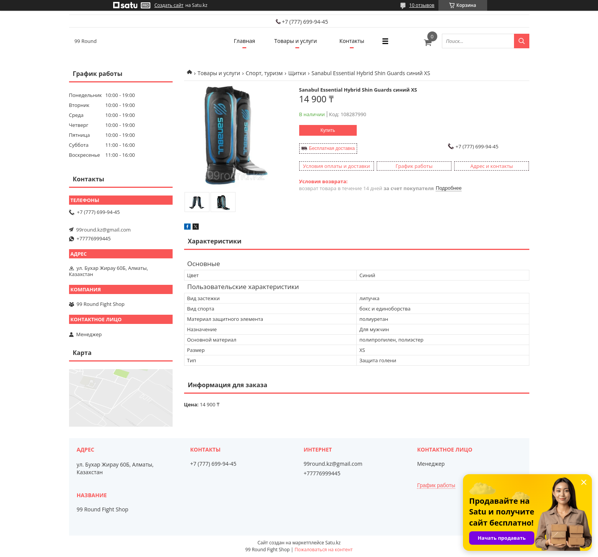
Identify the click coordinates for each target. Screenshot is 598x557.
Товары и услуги (295, 40)
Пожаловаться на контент (324, 549)
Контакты (351, 40)
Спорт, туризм (264, 73)
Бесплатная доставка (332, 148)
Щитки (297, 73)
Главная (244, 40)
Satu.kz (333, 542)
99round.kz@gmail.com (103, 230)
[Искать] (521, 41)
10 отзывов (422, 5)
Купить (328, 130)
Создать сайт (169, 5)
